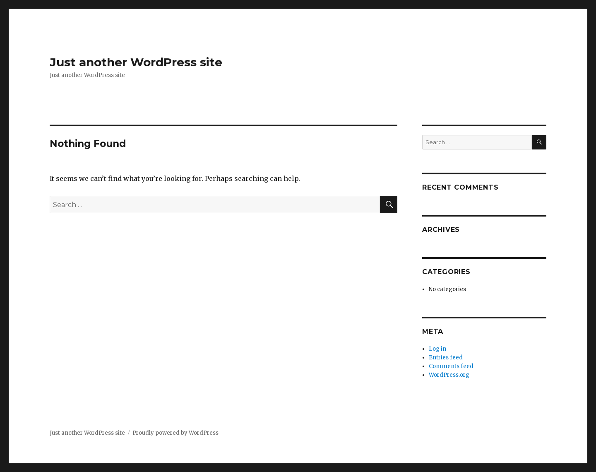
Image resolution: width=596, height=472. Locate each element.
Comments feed (451, 366)
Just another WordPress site (136, 62)
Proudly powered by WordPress (175, 432)
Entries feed (446, 357)
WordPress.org (449, 374)
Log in (437, 348)
